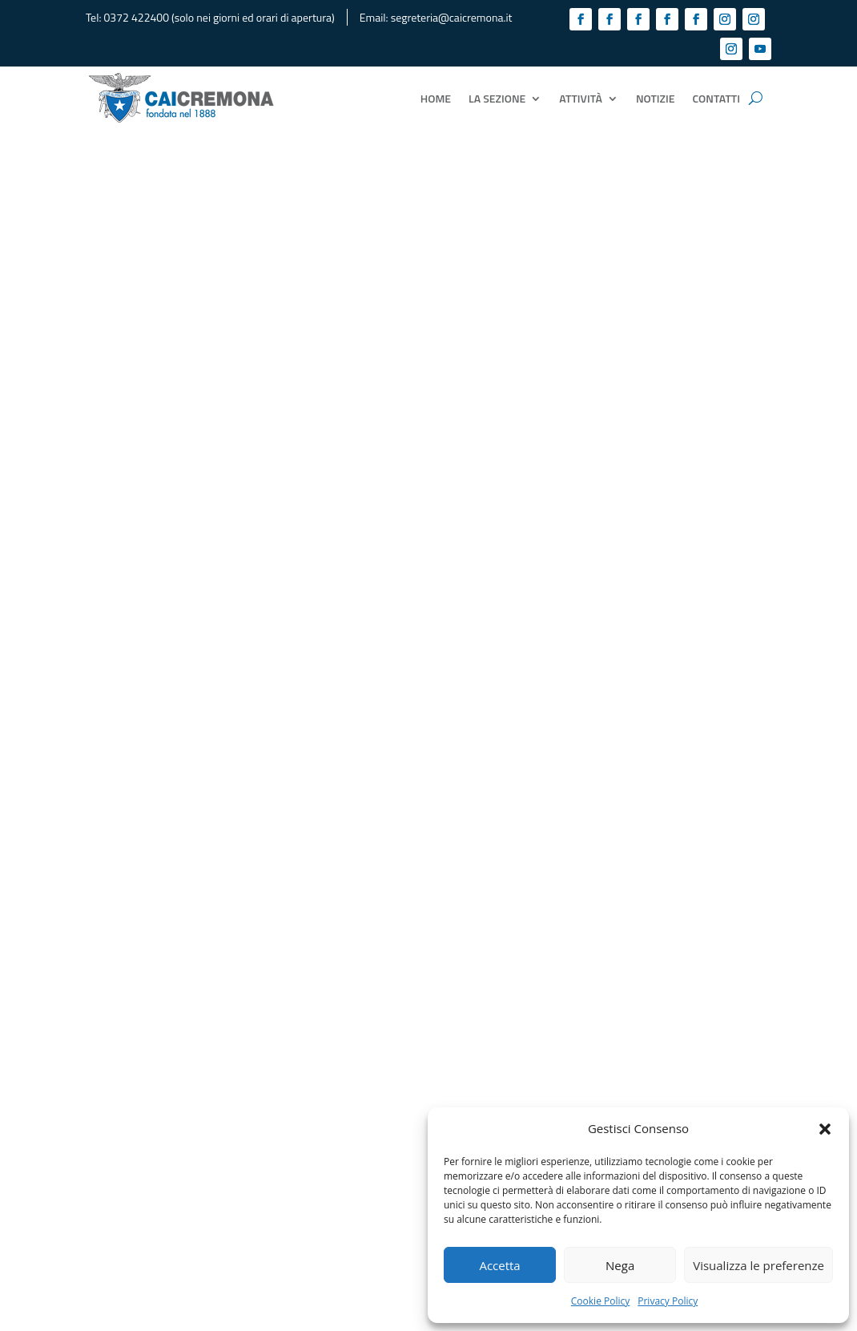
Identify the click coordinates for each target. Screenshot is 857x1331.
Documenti (292, 1117)
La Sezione (497, 98)
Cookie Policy (600, 1301)
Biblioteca (290, 1100)
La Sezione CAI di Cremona (329, 1047)
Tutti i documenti (428, 825)
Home (435, 98)
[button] (825, 1129)
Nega (620, 1265)
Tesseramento (300, 1064)
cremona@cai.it (144, 1177)
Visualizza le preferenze (758, 1265)
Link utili (286, 1153)
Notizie (655, 98)
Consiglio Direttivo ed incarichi (337, 1082)
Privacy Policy (668, 1301)
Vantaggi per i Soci (309, 1135)
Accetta (499, 1265)
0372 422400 (136, 17)
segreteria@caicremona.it (452, 17)
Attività (580, 98)
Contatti (716, 98)
